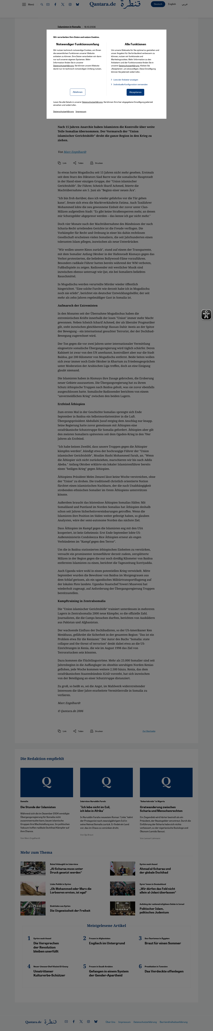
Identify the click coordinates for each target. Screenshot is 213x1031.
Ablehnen (78, 91)
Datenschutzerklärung (63, 65)
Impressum (81, 111)
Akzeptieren (135, 92)
